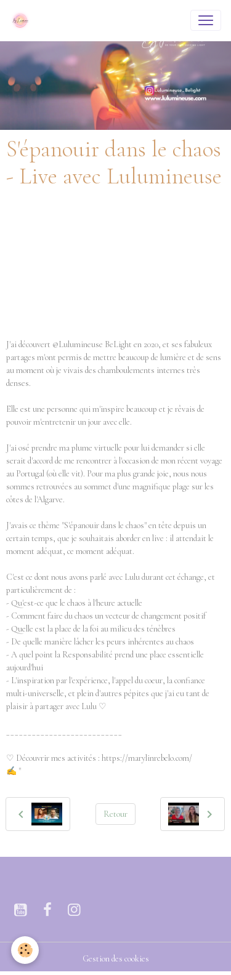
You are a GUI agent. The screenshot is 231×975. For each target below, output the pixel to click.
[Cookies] (25, 950)
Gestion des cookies (116, 958)
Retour (115, 814)
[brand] (23, 20)
